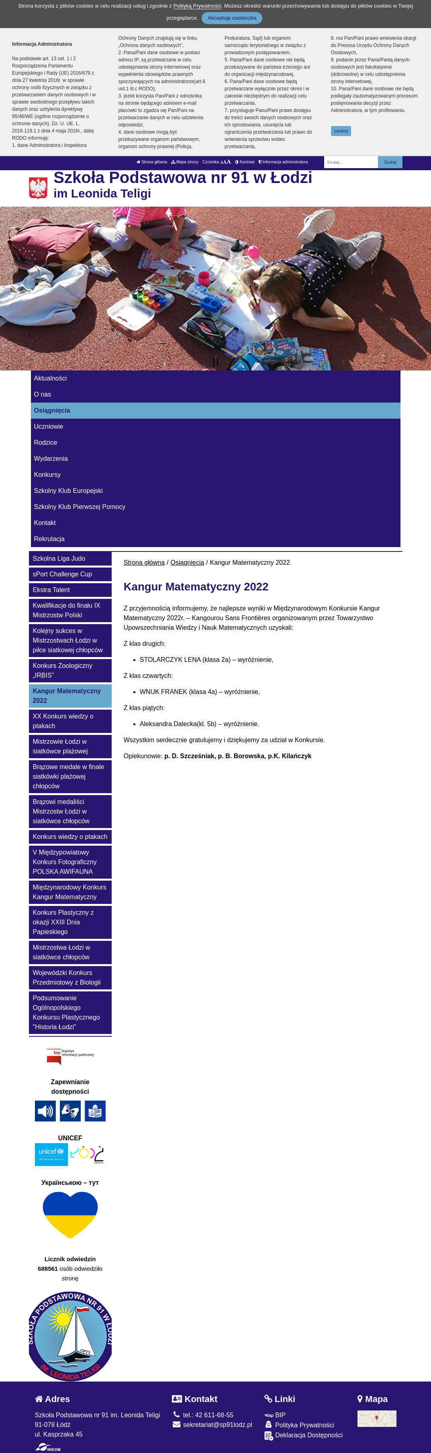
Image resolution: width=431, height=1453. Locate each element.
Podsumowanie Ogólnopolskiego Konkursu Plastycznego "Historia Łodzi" (66, 1012)
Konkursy (47, 474)
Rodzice (45, 442)
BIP (275, 1415)
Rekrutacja (49, 538)
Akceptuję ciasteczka (232, 18)
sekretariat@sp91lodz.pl (212, 1424)
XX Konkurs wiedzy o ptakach (63, 721)
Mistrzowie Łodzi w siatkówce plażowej (60, 746)
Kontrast (245, 162)
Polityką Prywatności (197, 6)
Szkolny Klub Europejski (68, 490)
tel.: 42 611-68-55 (202, 1415)
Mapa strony (184, 162)
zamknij (341, 131)
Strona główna (152, 162)
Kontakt (45, 522)
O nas (42, 394)
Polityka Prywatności (299, 1425)
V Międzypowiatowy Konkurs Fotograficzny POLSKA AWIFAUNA (65, 862)
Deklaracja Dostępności (303, 1436)
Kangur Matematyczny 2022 (67, 696)
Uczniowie (48, 426)
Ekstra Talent (51, 589)
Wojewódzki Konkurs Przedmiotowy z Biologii (67, 977)
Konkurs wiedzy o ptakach (70, 836)
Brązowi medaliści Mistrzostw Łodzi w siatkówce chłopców (61, 811)
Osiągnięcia (52, 410)
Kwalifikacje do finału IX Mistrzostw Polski (66, 610)
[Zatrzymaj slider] (215, 362)
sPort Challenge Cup (62, 574)
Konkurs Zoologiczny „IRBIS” (63, 670)
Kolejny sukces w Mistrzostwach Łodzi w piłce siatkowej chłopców (68, 640)
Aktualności (50, 378)
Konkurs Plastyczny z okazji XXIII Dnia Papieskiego (63, 922)
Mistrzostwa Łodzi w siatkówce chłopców (61, 952)
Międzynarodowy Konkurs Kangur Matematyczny (69, 892)
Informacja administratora (283, 162)
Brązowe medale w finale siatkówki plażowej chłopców (68, 776)
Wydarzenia (51, 458)
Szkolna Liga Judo (59, 558)
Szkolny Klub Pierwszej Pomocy (80, 506)
